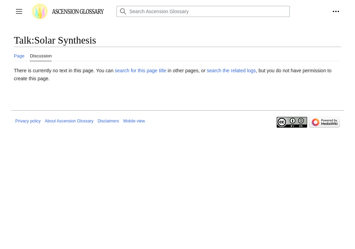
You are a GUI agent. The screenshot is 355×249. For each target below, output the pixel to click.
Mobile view (134, 121)
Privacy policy (28, 121)
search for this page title (140, 70)
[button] (19, 11)
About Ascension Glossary (69, 121)
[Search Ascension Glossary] (203, 11)
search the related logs (231, 70)
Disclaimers (108, 121)
